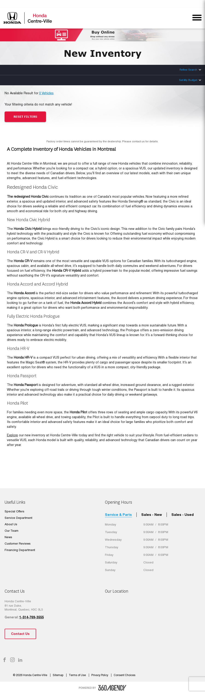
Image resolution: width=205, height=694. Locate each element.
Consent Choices (124, 675)
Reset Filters (25, 116)
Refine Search (188, 69)
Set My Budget (188, 80)
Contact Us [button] (20, 634)
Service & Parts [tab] (118, 515)
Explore (12, 435)
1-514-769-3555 (31, 617)
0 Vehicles (46, 93)
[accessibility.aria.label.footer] (112, 688)
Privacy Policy (100, 675)
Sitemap (58, 675)
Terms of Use (78, 675)
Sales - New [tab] (151, 515)
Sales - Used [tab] (182, 515)
